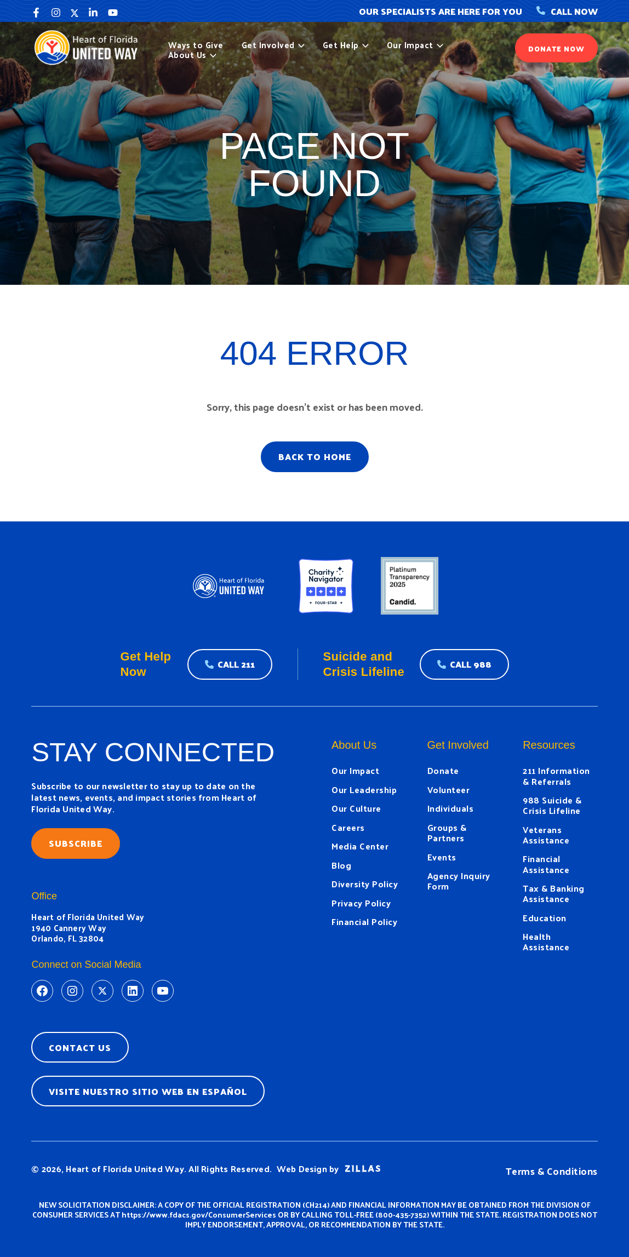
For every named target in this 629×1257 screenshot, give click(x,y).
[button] (300, 45)
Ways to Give (196, 45)
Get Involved (273, 45)
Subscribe (75, 843)
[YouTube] (113, 13)
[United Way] (89, 46)
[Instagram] (56, 13)
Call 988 (470, 664)
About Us (192, 55)
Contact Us (80, 1047)
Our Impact (415, 45)
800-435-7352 (402, 1214)
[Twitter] (74, 12)
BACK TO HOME (314, 456)
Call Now (567, 11)
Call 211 (236, 664)
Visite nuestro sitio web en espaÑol (148, 1091)
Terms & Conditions (552, 1171)
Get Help (346, 45)
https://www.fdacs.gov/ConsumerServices (199, 1214)
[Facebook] (36, 13)
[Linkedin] (93, 13)
